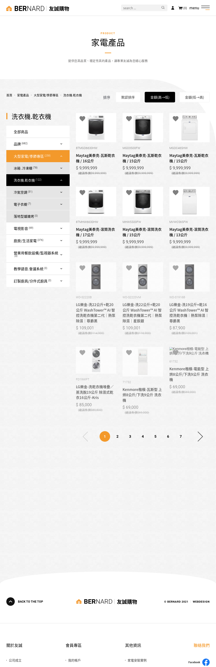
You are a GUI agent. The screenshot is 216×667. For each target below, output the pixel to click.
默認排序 (128, 97)
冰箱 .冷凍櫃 (23, 168)
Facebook (199, 662)
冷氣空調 (20, 192)
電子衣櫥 (20, 204)
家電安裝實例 (137, 660)
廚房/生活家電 (25, 240)
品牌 (17, 144)
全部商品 (21, 131)
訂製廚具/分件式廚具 (30, 281)
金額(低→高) (194, 97)
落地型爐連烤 (24, 216)
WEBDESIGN (201, 601)
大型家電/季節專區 (29, 156)
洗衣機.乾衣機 (24, 180)
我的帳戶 (74, 660)
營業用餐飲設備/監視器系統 (36, 252)
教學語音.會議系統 (28, 268)
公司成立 (15, 660)
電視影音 (21, 228)
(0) (185, 8)
